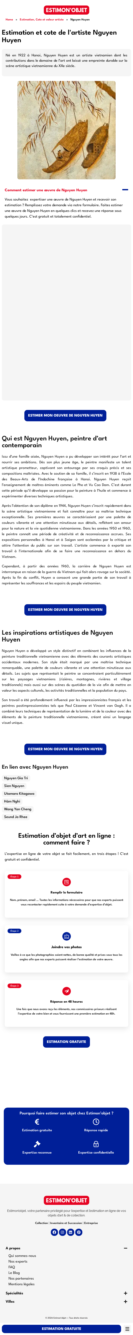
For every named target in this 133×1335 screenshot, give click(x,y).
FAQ (12, 1267)
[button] (66, 189)
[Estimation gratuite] (37, 1121)
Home (9, 19)
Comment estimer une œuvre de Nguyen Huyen (46, 190)
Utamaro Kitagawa (19, 793)
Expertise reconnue (37, 1152)
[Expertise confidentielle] (96, 1144)
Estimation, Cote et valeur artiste (42, 19)
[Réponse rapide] (96, 1121)
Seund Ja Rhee (15, 817)
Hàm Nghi (12, 801)
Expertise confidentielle (96, 1152)
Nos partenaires (21, 1278)
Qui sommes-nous (22, 1256)
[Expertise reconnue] (37, 1144)
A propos (13, 1248)
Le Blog (14, 1273)
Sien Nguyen (14, 786)
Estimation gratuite (37, 1130)
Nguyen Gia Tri (16, 778)
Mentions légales (22, 1284)
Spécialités (14, 1293)
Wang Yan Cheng (17, 809)
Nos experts (18, 1261)
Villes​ (10, 1301)
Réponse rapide (96, 1130)
